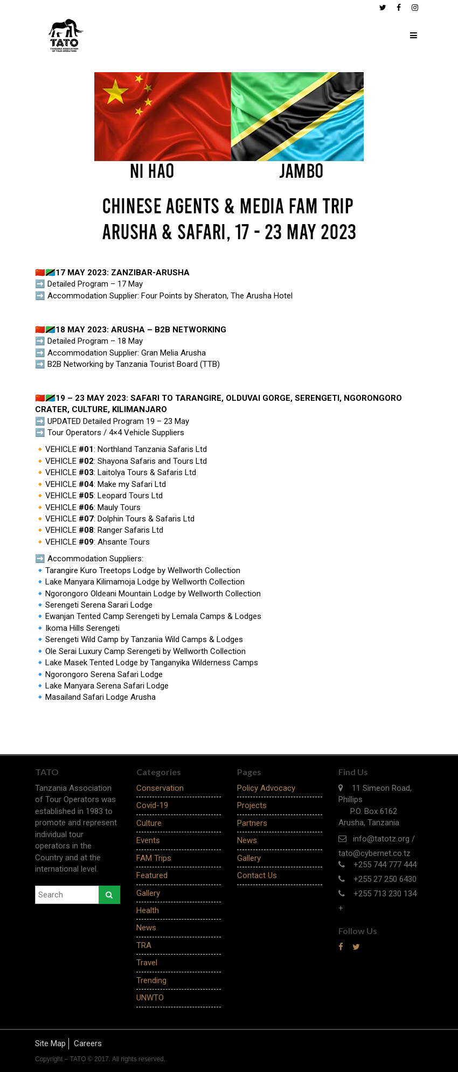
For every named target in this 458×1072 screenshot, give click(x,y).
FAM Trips (153, 858)
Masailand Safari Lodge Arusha (100, 697)
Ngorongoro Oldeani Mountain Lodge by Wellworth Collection (153, 593)
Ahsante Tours (124, 542)
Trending (151, 980)
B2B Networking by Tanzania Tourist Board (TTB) (133, 364)
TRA (143, 945)
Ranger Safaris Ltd (130, 530)
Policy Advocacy (266, 788)
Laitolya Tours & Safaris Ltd (147, 472)
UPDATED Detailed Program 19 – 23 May (118, 421)
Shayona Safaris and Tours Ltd (152, 461)
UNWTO (150, 998)
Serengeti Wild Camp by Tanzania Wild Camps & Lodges (144, 639)
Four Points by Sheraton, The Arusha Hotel (218, 296)
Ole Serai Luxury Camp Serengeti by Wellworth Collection (145, 651)
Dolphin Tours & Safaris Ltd (146, 519)
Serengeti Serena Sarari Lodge (98, 605)
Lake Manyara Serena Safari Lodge (107, 686)
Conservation (160, 788)
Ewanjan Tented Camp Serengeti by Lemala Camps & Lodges (153, 616)
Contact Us (257, 875)
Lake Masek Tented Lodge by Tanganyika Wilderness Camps (151, 662)
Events (148, 840)
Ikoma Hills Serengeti (82, 628)
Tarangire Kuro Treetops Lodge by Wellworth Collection (142, 570)
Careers (88, 1043)
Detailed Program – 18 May (95, 341)
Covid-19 (152, 805)
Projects (252, 805)
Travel (146, 962)
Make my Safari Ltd (132, 484)
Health (147, 910)
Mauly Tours (119, 507)
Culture (149, 823)
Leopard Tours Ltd (130, 495)
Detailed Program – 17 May (95, 284)
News (146, 927)
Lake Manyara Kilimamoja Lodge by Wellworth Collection (145, 582)
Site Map (50, 1043)
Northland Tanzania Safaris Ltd (152, 449)
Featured (152, 875)
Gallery (148, 893)
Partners (252, 823)
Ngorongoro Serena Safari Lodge (104, 674)
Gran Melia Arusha (174, 353)
